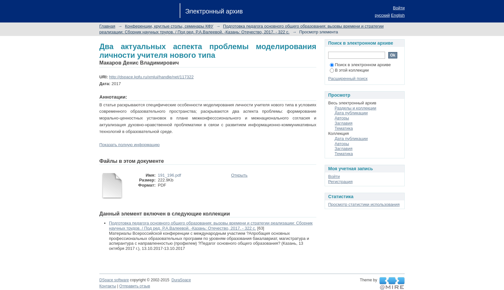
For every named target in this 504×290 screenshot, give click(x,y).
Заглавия (344, 123)
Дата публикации (351, 112)
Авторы (342, 118)
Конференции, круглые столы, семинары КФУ (169, 26)
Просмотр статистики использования (364, 204)
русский (382, 15)
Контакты (107, 286)
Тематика (344, 128)
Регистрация (340, 181)
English (398, 15)
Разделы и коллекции (355, 108)
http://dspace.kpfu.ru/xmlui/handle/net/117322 (151, 77)
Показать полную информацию (129, 144)
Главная (107, 26)
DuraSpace (181, 280)
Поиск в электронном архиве (360, 64)
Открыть (239, 175)
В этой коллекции (349, 70)
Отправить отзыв (134, 286)
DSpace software (114, 280)
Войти (399, 7)
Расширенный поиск (347, 78)
